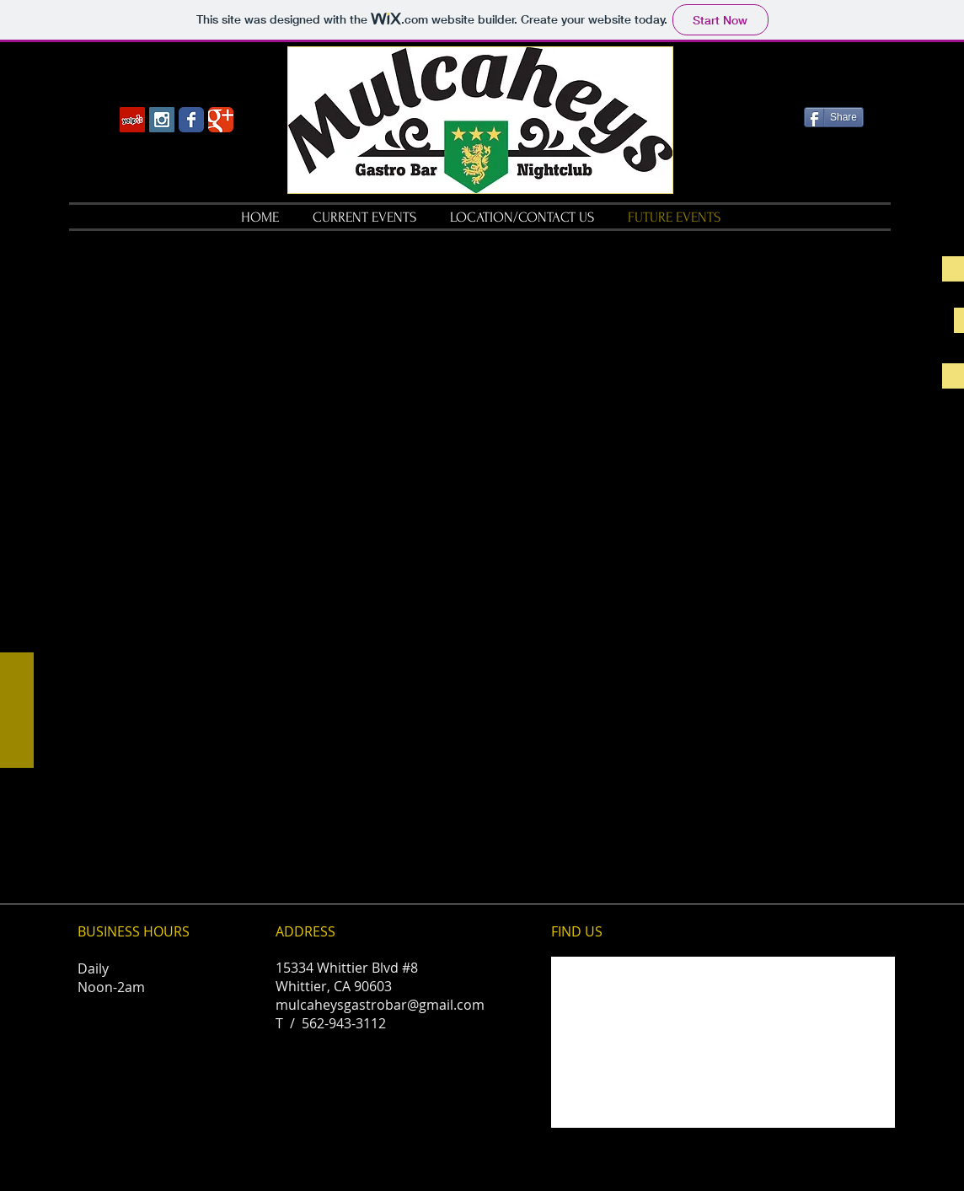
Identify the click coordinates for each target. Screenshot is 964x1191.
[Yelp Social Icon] (132, 119)
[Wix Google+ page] (220, 119)
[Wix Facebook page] (191, 119)
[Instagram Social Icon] (161, 119)
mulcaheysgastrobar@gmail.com (380, 1004)
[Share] (834, 117)
